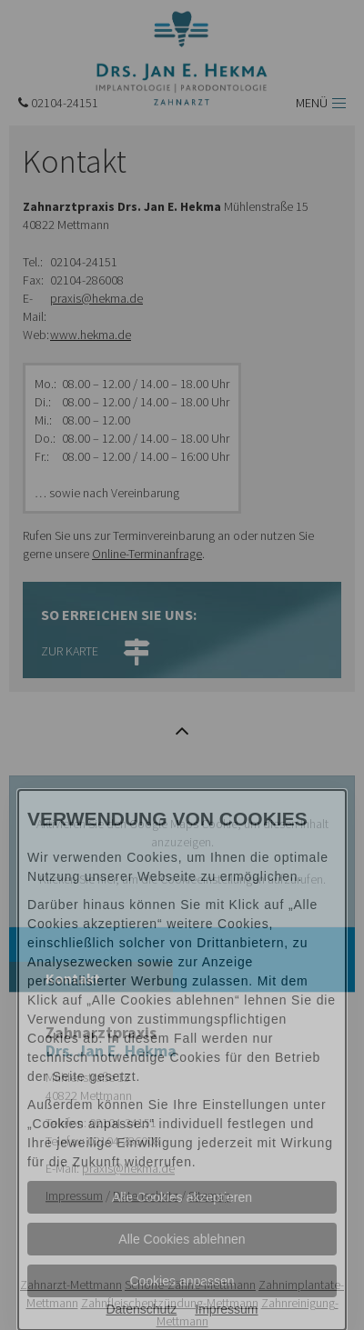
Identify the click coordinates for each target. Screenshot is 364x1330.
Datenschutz (141, 1309)
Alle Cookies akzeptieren (182, 1197)
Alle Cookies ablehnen (181, 1239)
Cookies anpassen (181, 1281)
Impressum (226, 1309)
